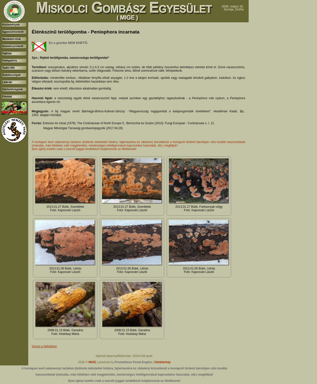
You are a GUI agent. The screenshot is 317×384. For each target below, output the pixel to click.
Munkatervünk (11, 38)
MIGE (92, 362)
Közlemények (11, 24)
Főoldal (7, 96)
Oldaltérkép (162, 362)
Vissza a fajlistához (44, 346)
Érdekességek (11, 74)
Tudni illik (8, 67)
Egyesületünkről (13, 31)
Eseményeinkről (12, 46)
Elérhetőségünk (12, 89)
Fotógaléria (9, 60)
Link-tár (7, 82)
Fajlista (7, 53)
